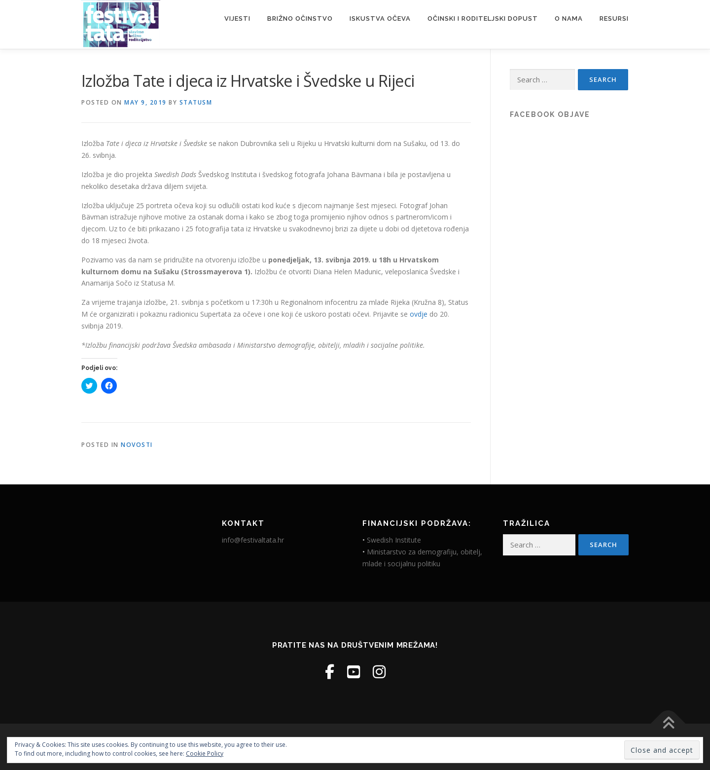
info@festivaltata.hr (253, 540)
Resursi (614, 18)
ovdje (418, 314)
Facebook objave (550, 114)
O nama (569, 18)
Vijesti (237, 18)
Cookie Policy (204, 753)
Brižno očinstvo (300, 18)
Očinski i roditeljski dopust (482, 18)
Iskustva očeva (380, 18)
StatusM (196, 102)
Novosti (137, 444)
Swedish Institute (394, 540)
